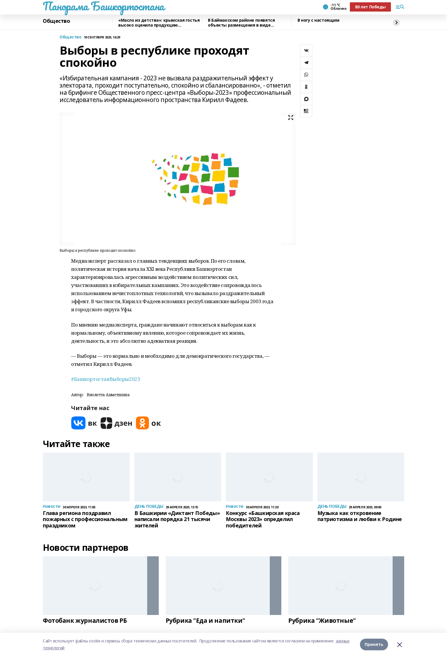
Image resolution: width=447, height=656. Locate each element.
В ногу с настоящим (318, 20)
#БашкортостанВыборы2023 (105, 379)
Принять (374, 644)
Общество (56, 21)
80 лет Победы (370, 7)
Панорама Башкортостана (103, 6)
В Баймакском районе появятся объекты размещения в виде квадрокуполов (241, 22)
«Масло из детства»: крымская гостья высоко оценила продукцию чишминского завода (159, 22)
